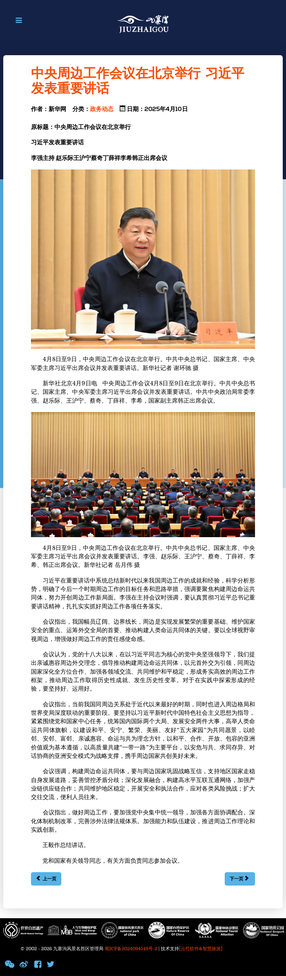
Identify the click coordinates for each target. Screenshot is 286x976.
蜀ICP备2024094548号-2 (131, 949)
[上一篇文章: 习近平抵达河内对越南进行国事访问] (46, 879)
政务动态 (101, 109)
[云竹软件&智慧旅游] (200, 949)
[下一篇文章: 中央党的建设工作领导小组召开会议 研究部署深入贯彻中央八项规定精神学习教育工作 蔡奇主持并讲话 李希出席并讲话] (240, 879)
